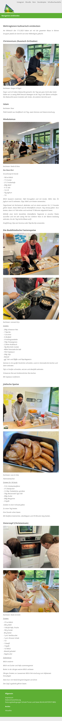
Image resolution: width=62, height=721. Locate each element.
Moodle (28, 2)
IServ (34, 2)
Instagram (20, 2)
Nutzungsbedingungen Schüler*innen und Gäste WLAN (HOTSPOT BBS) (30, 702)
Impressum (9, 697)
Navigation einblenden (11, 16)
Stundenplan (41, 2)
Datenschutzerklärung (13, 700)
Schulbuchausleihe (54, 2)
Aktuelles (8, 710)
